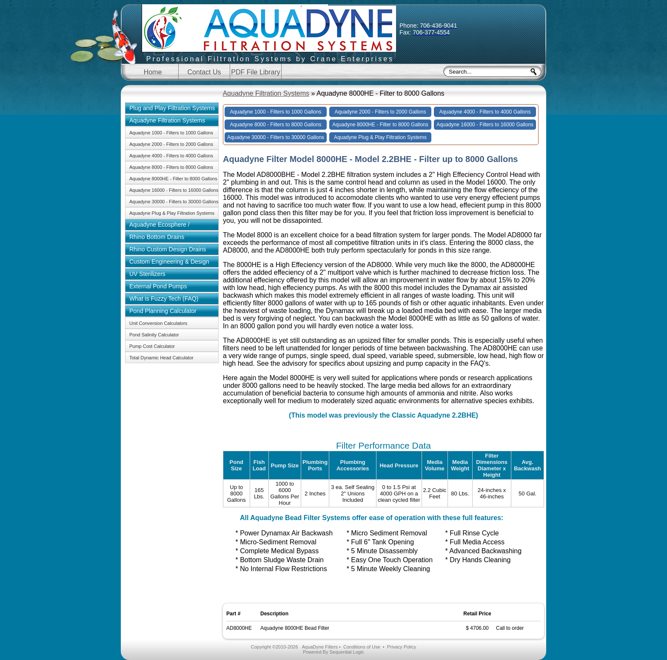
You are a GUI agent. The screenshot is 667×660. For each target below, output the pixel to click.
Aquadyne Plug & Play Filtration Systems (171, 213)
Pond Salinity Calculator (154, 334)
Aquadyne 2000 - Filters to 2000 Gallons (171, 144)
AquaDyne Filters (320, 646)
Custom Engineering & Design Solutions (167, 262)
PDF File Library (255, 72)
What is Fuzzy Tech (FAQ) (163, 298)
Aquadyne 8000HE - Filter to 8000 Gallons (173, 178)
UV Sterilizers (147, 273)
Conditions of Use (361, 646)
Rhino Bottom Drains (156, 236)
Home (153, 72)
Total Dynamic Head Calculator (161, 357)
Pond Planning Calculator (163, 310)
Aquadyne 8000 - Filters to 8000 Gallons (171, 167)
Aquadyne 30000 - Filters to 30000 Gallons (173, 201)
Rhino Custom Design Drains (167, 249)
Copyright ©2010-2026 (274, 646)
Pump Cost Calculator (152, 346)
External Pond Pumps (158, 286)
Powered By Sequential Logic (333, 651)
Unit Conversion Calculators (158, 323)
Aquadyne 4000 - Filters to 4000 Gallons (171, 155)
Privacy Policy (401, 646)
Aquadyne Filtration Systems (265, 93)
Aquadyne (270, 35)
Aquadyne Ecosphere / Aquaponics (157, 225)
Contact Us (204, 72)
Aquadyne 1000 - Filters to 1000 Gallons (171, 132)
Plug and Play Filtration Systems (172, 108)
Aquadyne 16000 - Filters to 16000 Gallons (173, 190)
